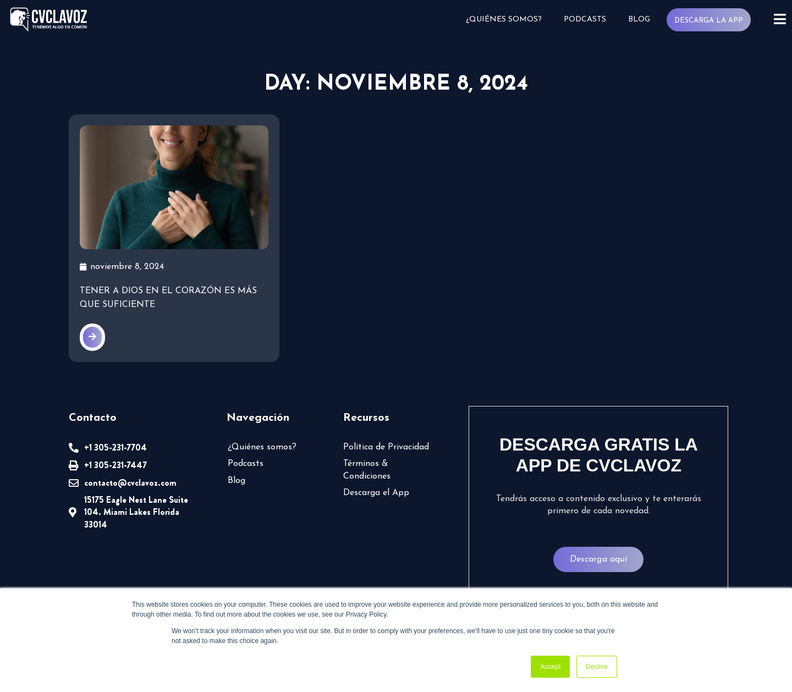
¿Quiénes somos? (504, 19)
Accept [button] (550, 667)
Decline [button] (597, 667)
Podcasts (585, 19)
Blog (639, 19)
